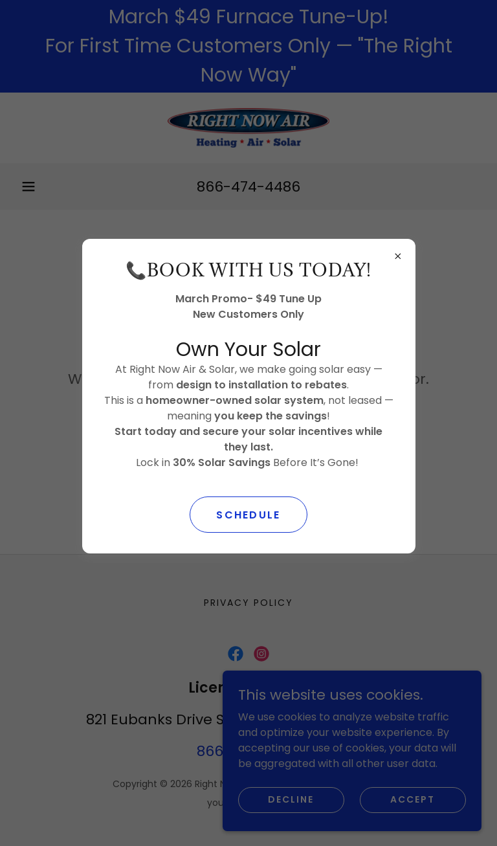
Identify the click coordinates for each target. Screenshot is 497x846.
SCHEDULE (248, 514)
